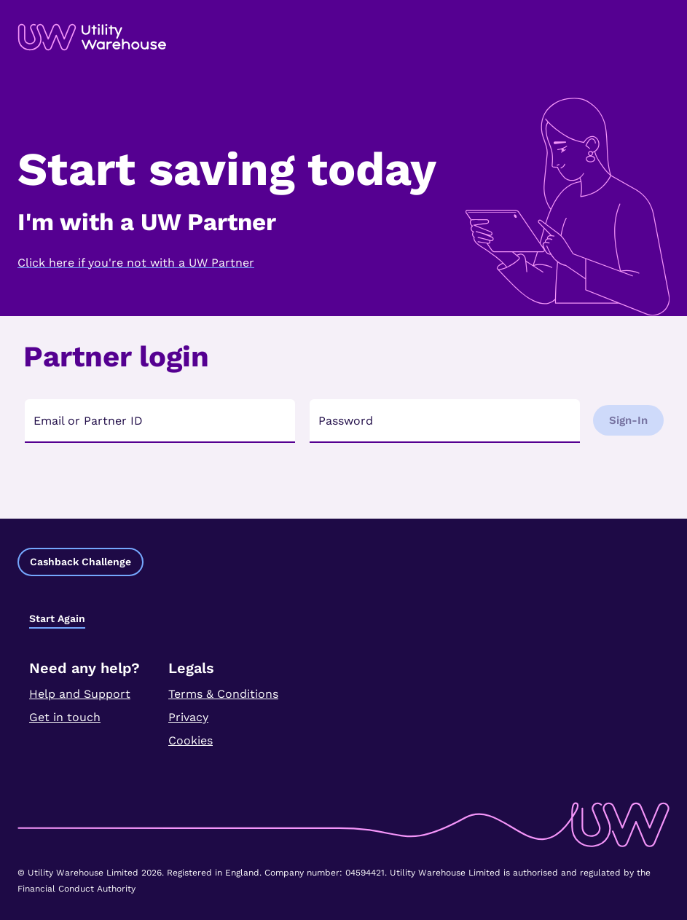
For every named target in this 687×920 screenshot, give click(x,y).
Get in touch (65, 717)
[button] (80, 562)
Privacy (188, 717)
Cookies (190, 740)
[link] (91, 37)
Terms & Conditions (223, 694)
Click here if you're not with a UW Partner (135, 263)
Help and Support (79, 694)
